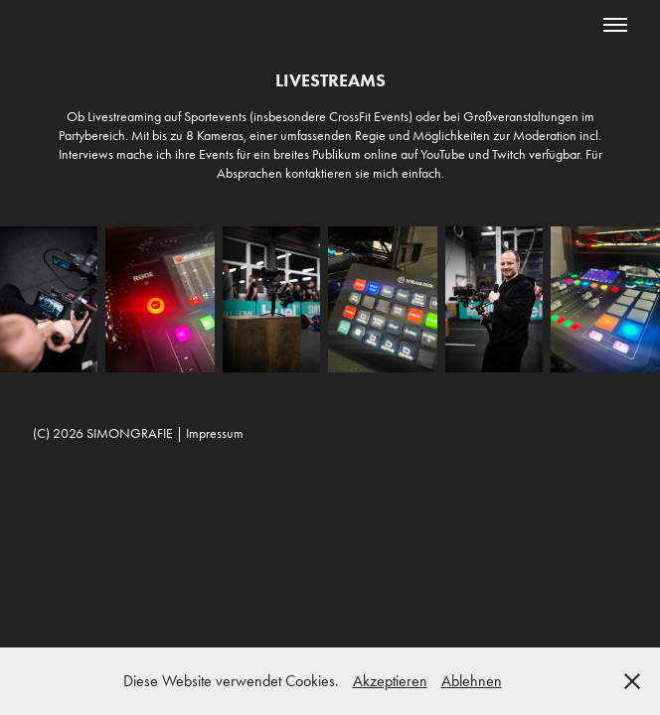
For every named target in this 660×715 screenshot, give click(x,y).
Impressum (215, 433)
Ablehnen (471, 680)
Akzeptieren (390, 680)
